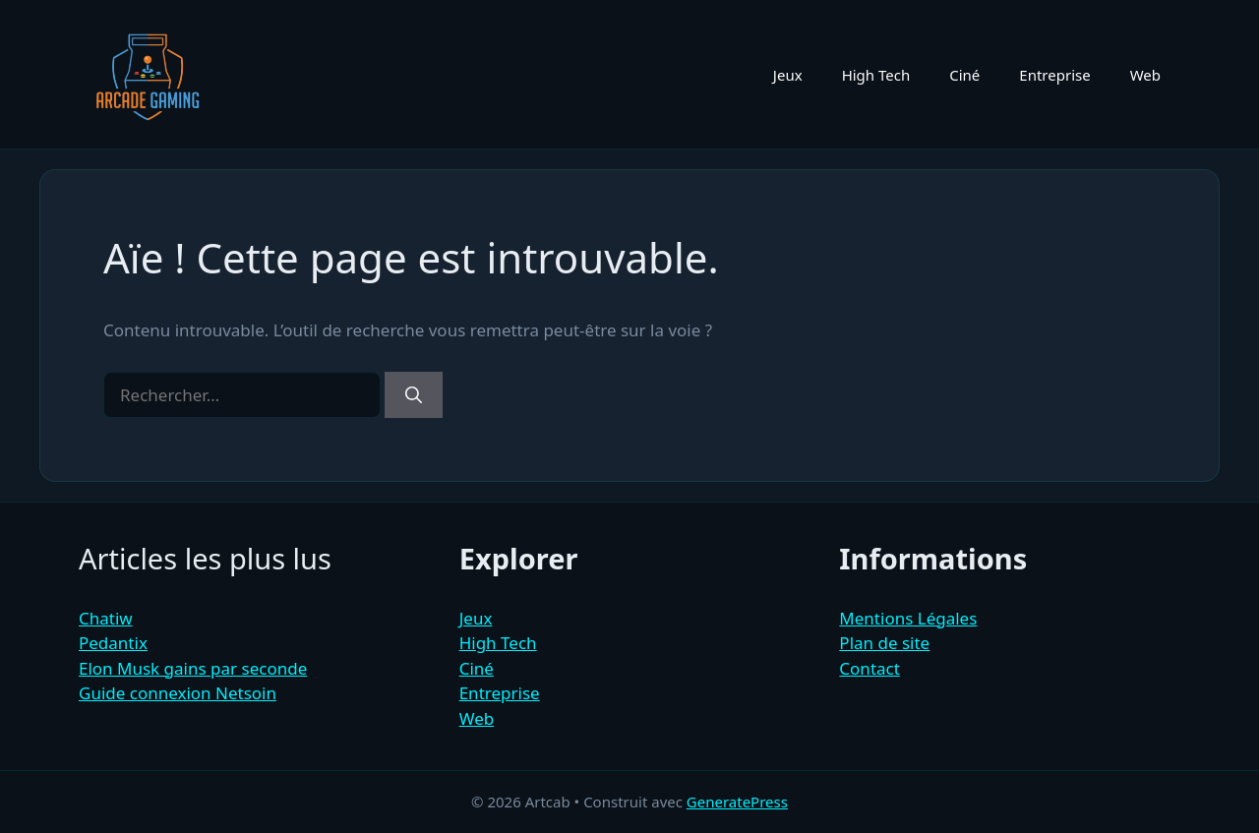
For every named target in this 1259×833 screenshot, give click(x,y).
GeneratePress (737, 801)
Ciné (964, 75)
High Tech (876, 75)
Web (1145, 75)
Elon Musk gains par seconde (193, 668)
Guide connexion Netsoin (177, 693)
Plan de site (884, 642)
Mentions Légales (908, 618)
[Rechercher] (414, 395)
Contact (869, 668)
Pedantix (113, 642)
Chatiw (106, 618)
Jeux (788, 75)
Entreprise (1054, 75)
